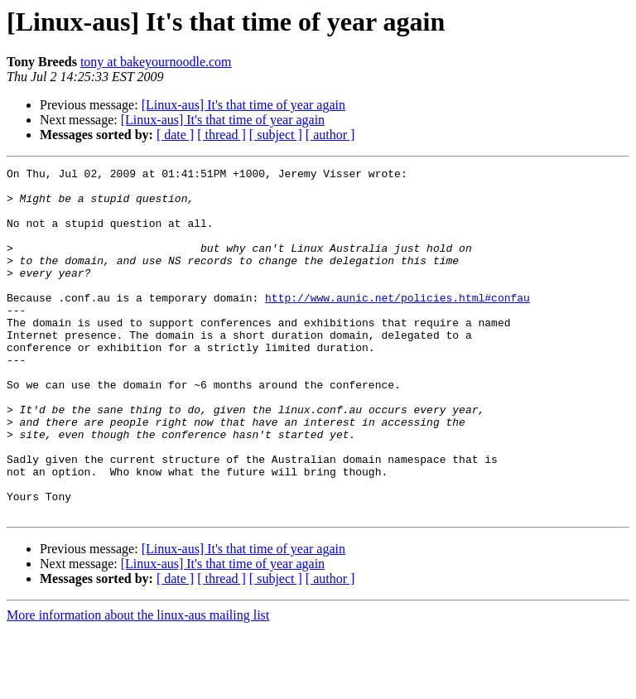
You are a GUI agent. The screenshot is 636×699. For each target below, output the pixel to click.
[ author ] (330, 135)
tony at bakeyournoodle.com (156, 62)
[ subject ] (275, 135)
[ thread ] (221, 135)
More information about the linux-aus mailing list (138, 684)
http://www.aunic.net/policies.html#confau (397, 324)
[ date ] (175, 135)
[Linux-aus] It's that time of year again (243, 105)
